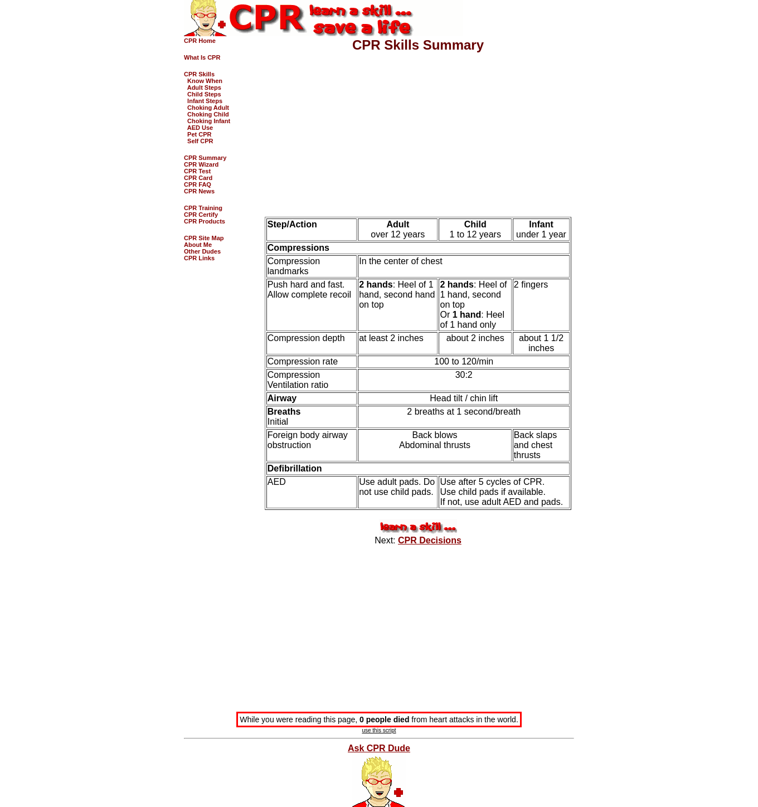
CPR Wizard (201, 164)
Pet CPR (198, 134)
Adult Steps (202, 87)
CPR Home (200, 40)
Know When (203, 80)
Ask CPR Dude (379, 748)
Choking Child (206, 114)
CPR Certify (201, 214)
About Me (198, 244)
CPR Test (197, 171)
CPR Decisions (429, 540)
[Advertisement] (418, 130)
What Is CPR (202, 57)
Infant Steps (203, 101)
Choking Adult (206, 107)
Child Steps (202, 94)
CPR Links (199, 258)
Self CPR (198, 141)
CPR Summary (205, 157)
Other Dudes (202, 251)
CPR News (199, 191)
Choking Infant (207, 121)
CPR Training (203, 208)
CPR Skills (199, 74)
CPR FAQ (197, 184)
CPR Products (204, 221)
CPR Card (198, 177)
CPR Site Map (204, 238)
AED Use (198, 127)
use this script (379, 730)
